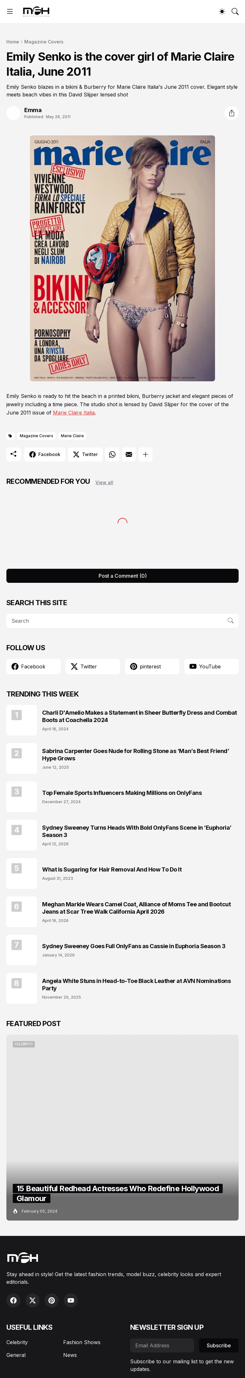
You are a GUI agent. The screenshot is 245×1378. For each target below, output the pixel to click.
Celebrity (17, 1342)
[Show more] (145, 454)
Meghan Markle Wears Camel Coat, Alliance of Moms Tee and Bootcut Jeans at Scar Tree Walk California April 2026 (136, 908)
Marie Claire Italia (74, 412)
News (70, 1355)
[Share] (232, 113)
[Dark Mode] (222, 11)
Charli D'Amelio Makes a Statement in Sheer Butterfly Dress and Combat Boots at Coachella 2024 (139, 716)
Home (12, 41)
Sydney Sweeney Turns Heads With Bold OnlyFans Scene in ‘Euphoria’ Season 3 (137, 831)
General (16, 1355)
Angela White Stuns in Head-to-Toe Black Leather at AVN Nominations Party (136, 985)
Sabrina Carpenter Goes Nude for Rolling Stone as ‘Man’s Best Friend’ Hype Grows (135, 755)
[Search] (235, 11)
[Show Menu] (10, 11)
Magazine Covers (43, 41)
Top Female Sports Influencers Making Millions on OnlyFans (122, 792)
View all (104, 482)
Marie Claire (72, 435)
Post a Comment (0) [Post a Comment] (123, 576)
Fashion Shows (81, 1342)
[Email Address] (162, 1345)
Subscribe (219, 1345)
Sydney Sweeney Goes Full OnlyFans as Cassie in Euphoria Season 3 (133, 946)
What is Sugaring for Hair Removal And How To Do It (112, 869)
